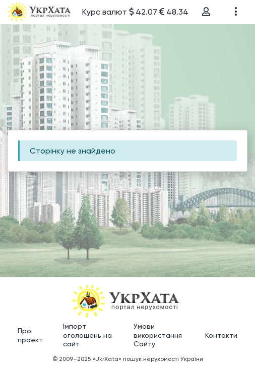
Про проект (30, 335)
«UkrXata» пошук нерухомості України (147, 358)
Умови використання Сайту (158, 335)
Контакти (221, 335)
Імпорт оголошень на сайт (87, 335)
